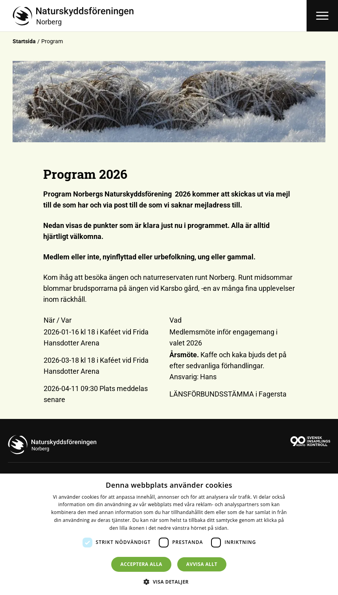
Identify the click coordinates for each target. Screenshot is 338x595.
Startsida (24, 41)
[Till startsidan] (160, 16)
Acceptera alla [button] (141, 564)
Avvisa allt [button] (201, 564)
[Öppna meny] (322, 15)
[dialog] (169, 534)
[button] (169, 582)
